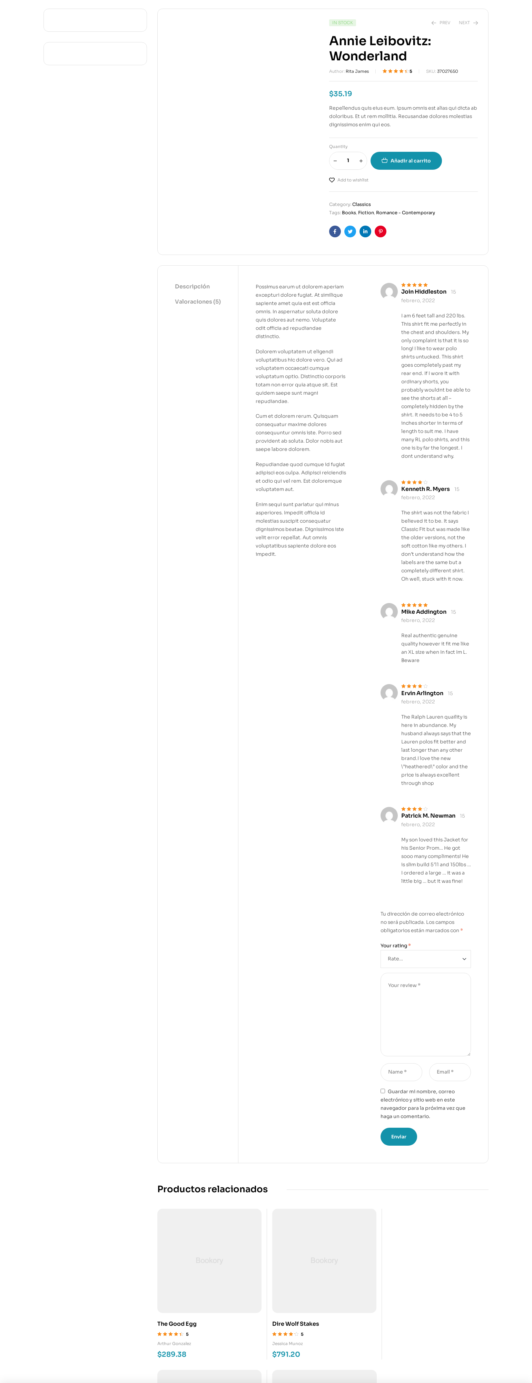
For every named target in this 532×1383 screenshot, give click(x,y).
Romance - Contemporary (405, 213)
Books (349, 213)
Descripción (192, 286)
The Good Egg (177, 1294)
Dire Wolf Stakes (266, 1294)
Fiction (366, 213)
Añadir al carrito (411, 161)
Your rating (396, 945)
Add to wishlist (352, 179)
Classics (361, 204)
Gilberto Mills (342, 1313)
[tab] (198, 287)
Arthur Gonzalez (174, 1313)
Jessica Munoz (258, 1313)
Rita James (357, 71)
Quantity (338, 146)
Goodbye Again (350, 1294)
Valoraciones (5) (198, 301)
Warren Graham (430, 1314)
